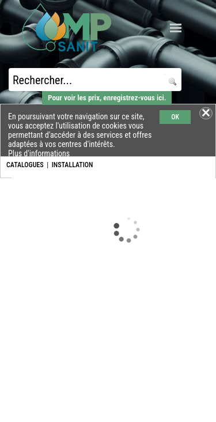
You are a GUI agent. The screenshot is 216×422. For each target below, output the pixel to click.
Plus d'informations (39, 153)
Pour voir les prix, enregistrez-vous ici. (107, 97)
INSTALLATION (72, 165)
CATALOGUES (25, 165)
